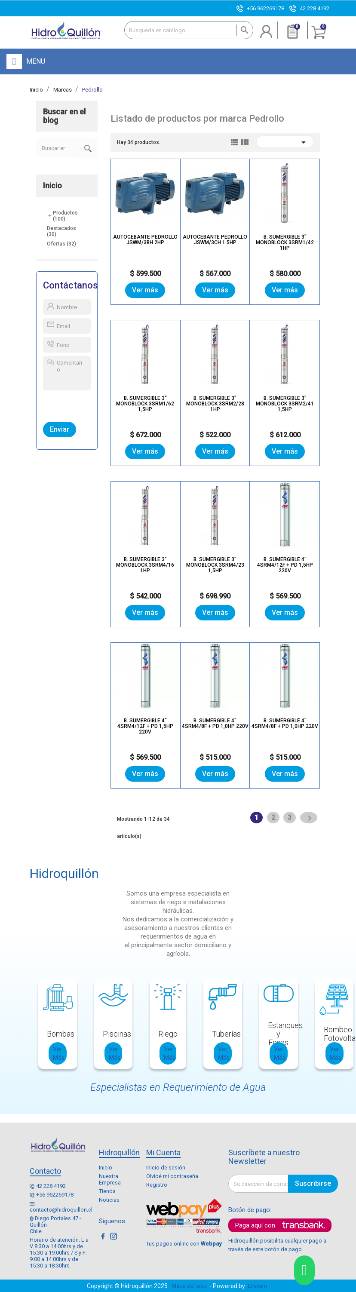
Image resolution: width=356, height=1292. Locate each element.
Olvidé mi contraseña (172, 1176)
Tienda (107, 1191)
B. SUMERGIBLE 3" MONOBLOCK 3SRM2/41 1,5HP (285, 403)
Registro (156, 1185)
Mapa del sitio (189, 1286)
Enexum (259, 1286)
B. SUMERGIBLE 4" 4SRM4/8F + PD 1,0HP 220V (215, 723)
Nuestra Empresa (110, 1179)
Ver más (145, 290)
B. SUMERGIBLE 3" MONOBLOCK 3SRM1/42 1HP (285, 242)
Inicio (52, 185)
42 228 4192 (314, 8)
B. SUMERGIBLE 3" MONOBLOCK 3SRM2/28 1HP (215, 403)
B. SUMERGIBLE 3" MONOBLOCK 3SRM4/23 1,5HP (215, 565)
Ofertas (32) (61, 244)
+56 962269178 (265, 8)
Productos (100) (65, 216)
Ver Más (58, 1053)
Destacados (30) (61, 231)
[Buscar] (188, 30)
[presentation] (83, 404)
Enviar (59, 429)
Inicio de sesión (165, 1167)
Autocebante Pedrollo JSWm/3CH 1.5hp (215, 240)
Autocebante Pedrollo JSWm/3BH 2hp (145, 240)
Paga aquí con (255, 1225)
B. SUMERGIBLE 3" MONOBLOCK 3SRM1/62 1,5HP (145, 403)
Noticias (109, 1200)
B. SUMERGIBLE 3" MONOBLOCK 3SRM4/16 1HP (145, 565)
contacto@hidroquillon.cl (61, 1209)
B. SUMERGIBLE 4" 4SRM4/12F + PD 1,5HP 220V (285, 565)
